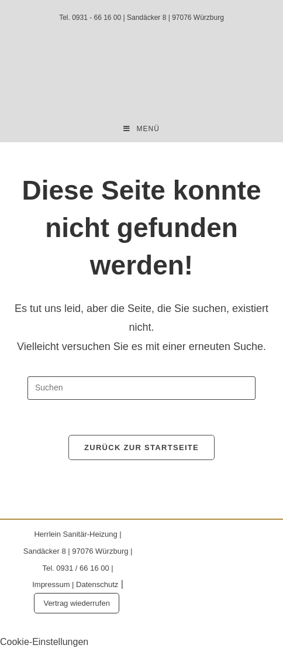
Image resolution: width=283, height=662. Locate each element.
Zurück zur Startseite (141, 447)
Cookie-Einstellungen (44, 642)
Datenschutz (97, 584)
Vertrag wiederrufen (76, 603)
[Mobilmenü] (141, 129)
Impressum (51, 584)
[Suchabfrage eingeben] (141, 388)
